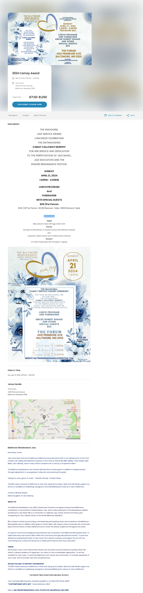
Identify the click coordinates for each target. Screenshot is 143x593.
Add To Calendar (113, 69)
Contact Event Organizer (42, 576)
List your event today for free (85, 573)
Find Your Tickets (89, 576)
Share (131, 69)
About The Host (40, 69)
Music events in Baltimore (26, 556)
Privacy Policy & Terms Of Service (67, 576)
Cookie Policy (103, 576)
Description (13, 69)
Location (25, 69)
